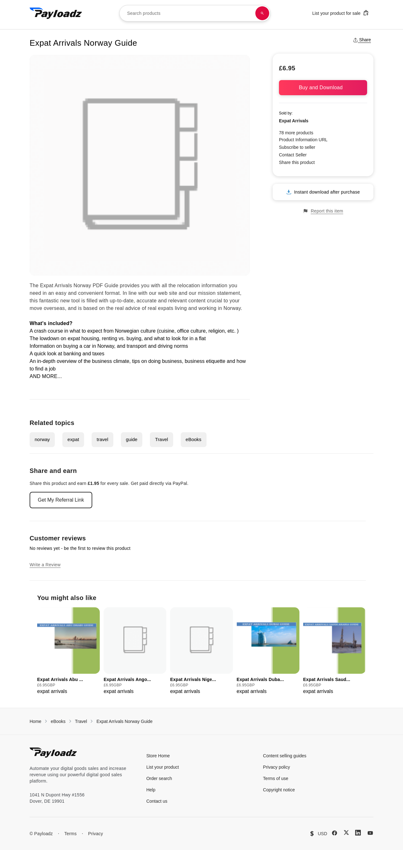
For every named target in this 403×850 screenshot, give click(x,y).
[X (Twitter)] (346, 832)
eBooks (194, 439)
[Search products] (262, 13)
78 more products (296, 132)
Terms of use (275, 778)
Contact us (156, 801)
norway (42, 439)
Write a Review (45, 564)
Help (151, 789)
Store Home (158, 755)
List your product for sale (340, 13)
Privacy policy (276, 767)
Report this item (323, 211)
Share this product (297, 162)
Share (362, 39)
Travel (161, 439)
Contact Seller (293, 154)
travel (102, 439)
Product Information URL (303, 139)
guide (132, 439)
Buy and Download (323, 87)
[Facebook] (335, 833)
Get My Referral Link (61, 500)
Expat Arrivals (294, 120)
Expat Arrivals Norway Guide (124, 721)
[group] (68, 651)
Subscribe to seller (297, 147)
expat (73, 439)
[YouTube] (370, 833)
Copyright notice (279, 789)
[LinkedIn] (358, 832)
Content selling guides (284, 755)
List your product (162, 767)
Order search (159, 778)
